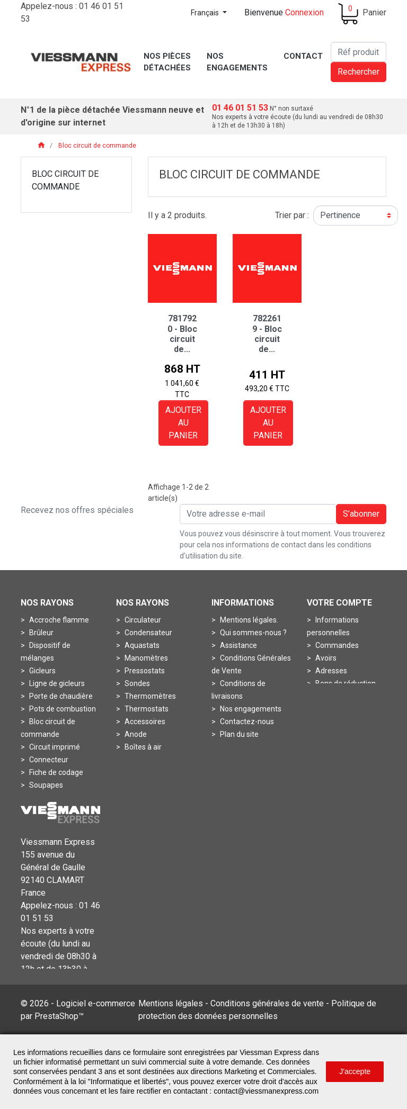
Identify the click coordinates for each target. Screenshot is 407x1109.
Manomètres (145, 658)
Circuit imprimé (54, 747)
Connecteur (48, 759)
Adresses (330, 670)
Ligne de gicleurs (56, 683)
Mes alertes (334, 696)
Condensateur (147, 632)
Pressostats (144, 670)
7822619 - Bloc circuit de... (267, 333)
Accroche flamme (58, 620)
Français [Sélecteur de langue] (205, 12)
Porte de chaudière (60, 696)
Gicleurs (42, 670)
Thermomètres (149, 696)
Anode (135, 734)
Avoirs (325, 658)
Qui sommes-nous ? (252, 632)
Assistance (237, 645)
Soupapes (45, 785)
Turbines (43, 798)
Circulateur (142, 620)
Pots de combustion (62, 709)
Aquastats (141, 645)
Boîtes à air (142, 747)
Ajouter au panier (183, 422)
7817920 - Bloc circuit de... (182, 333)
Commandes (336, 645)
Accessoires (144, 721)
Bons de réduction (345, 683)
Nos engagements (249, 709)
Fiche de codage (55, 772)
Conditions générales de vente (267, 1033)
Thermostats (146, 709)
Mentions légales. (248, 620)
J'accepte (354, 1071)
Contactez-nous (246, 721)
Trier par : (292, 215)
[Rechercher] (358, 52)
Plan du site (238, 734)
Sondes (136, 683)
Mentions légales (170, 1033)
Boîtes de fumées (153, 759)
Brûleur (41, 632)
